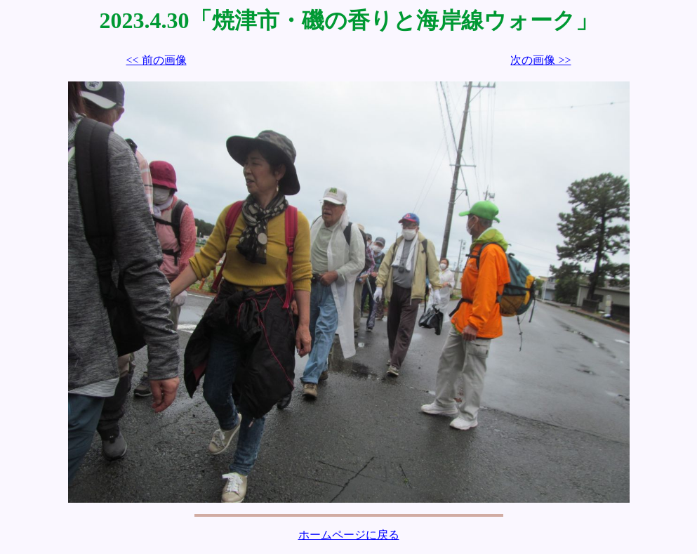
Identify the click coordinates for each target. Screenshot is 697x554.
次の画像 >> (540, 60)
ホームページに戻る (348, 535)
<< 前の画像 (156, 60)
